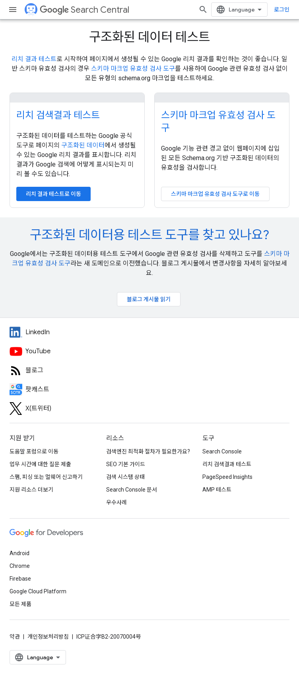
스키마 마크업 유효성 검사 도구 (133, 68)
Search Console (222, 451)
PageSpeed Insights (227, 477)
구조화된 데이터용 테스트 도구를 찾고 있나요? (149, 235)
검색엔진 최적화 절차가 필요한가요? (148, 451)
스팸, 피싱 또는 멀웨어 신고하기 (46, 477)
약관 (15, 636)
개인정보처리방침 (48, 636)
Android (19, 553)
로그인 (281, 9)
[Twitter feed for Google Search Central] (80, 408)
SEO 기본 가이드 (125, 464)
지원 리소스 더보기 (31, 489)
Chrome (20, 566)
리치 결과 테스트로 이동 (53, 194)
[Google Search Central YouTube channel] (80, 351)
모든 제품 (20, 604)
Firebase (20, 578)
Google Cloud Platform (38, 591)
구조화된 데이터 (83, 145)
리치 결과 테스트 (34, 59)
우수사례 (116, 502)
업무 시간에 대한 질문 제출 (40, 464)
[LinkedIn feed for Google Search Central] (80, 332)
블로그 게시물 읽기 (149, 299)
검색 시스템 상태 (125, 477)
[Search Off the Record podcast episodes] (80, 389)
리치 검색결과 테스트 (58, 115)
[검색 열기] (203, 9)
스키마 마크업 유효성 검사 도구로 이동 (215, 194)
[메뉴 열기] (13, 9)
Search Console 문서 (131, 489)
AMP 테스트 (216, 489)
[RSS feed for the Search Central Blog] (80, 370)
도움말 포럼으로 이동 (34, 451)
